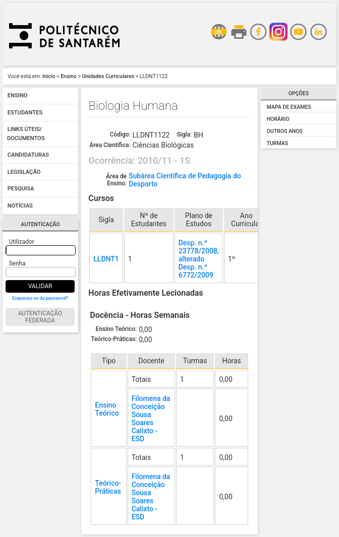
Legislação (24, 172)
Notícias (20, 206)
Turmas (277, 143)
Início (48, 76)
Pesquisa (21, 189)
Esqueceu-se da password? (40, 298)
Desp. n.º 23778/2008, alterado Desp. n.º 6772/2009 (199, 259)
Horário (278, 119)
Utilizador (21, 241)
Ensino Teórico (107, 409)
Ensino (69, 76)
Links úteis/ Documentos (26, 134)
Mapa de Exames (289, 107)
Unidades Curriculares (108, 76)
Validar (40, 286)
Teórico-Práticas (108, 487)
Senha (17, 263)
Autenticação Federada (40, 317)
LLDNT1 (106, 259)
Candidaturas (28, 155)
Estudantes (25, 112)
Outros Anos (285, 131)
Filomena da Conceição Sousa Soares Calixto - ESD (151, 418)
